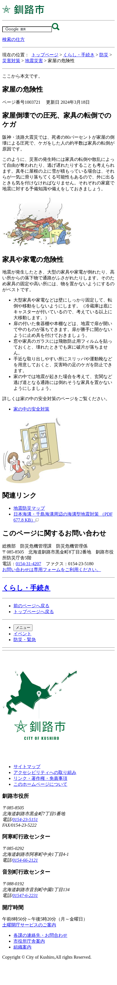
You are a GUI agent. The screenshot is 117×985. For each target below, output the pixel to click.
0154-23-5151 (25, 819)
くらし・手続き (79, 54)
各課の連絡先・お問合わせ (40, 935)
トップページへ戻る (33, 611)
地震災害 (34, 60)
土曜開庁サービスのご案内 (29, 925)
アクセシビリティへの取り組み (44, 772)
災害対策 (11, 60)
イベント (22, 633)
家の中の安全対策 (31, 409)
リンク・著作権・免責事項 (40, 778)
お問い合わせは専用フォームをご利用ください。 (51, 569)
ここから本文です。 (22, 76)
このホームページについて (40, 784)
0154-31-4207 (28, 563)
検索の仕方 (13, 39)
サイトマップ (26, 766)
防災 (103, 54)
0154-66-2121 (25, 860)
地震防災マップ (29, 508)
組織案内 (22, 947)
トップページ (44, 54)
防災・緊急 (24, 639)
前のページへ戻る (31, 605)
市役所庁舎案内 (29, 941)
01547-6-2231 (25, 895)
